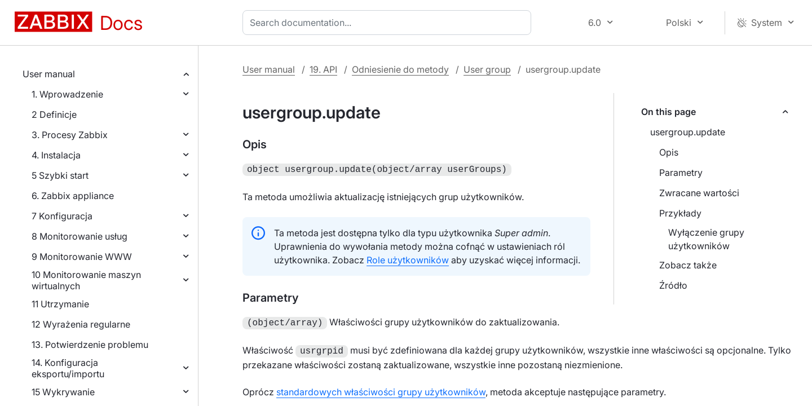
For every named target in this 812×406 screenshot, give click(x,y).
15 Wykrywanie (63, 392)
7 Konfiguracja (62, 216)
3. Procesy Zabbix (70, 134)
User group (487, 69)
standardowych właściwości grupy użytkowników (381, 388)
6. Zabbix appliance (73, 195)
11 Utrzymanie (60, 304)
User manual (49, 74)
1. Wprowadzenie (67, 94)
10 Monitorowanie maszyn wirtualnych (86, 280)
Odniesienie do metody (400, 69)
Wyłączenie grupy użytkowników (706, 239)
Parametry (681, 172)
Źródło (673, 285)
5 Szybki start (60, 175)
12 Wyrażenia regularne (81, 324)
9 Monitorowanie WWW (82, 256)
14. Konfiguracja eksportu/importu (68, 368)
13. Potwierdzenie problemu (90, 344)
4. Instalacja (56, 155)
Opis (668, 152)
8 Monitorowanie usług (79, 236)
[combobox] (389, 22)
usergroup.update (687, 132)
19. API (323, 69)
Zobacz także (688, 265)
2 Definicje (54, 114)
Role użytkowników (408, 258)
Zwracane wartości (699, 192)
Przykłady (680, 213)
